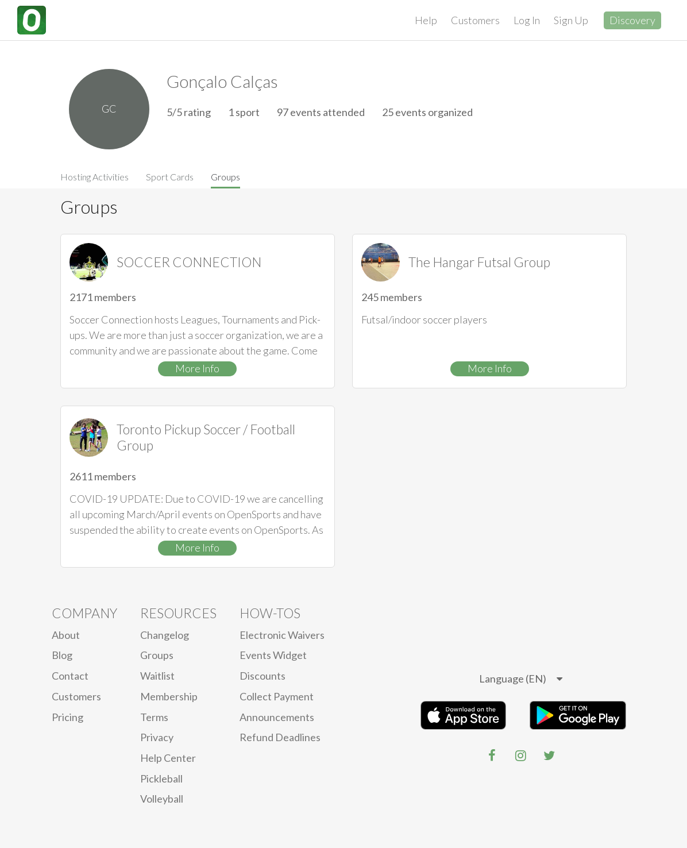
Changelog (164, 635)
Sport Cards (170, 176)
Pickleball (161, 778)
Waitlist (157, 675)
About (66, 635)
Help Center (168, 757)
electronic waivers (282, 635)
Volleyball (161, 798)
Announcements (277, 717)
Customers (475, 20)
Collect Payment (277, 696)
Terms (154, 717)
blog (62, 655)
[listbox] (520, 679)
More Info (197, 368)
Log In (527, 20)
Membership (169, 696)
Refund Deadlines (280, 737)
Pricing (67, 717)
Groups (225, 176)
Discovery (632, 20)
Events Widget (273, 655)
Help (426, 20)
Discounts (262, 675)
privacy (156, 737)
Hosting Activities (94, 176)
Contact (70, 675)
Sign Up (571, 20)
